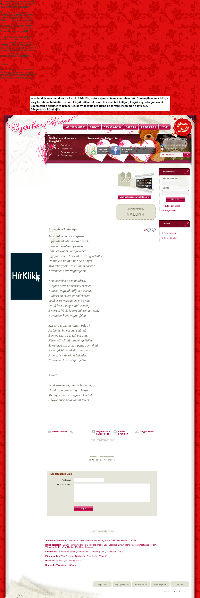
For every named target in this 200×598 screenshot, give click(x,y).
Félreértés (103, 556)
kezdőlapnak (103, 150)
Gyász (79, 560)
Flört (103, 551)
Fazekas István (60, 431)
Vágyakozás (66, 148)
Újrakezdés (72, 547)
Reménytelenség (69, 152)
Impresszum (141, 584)
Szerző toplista (171, 238)
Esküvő (60, 560)
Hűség (101, 540)
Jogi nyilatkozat (121, 584)
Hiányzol (125, 540)
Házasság (70, 560)
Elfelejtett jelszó (172, 206)
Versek (179, 584)
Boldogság (80, 556)
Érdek (120, 551)
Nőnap (72, 565)
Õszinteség (66, 155)
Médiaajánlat (160, 584)
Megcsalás (102, 545)
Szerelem (65, 145)
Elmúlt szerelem (125, 545)
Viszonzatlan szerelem (145, 545)
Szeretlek (71, 540)
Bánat (66, 545)
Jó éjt (133, 540)
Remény (62, 547)
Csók (107, 540)
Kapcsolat (102, 584)
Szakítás (113, 545)
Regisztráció (171, 210)
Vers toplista (170, 233)
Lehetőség (95, 551)
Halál (81, 547)
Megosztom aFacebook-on (103, 432)
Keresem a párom (67, 551)
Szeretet (70, 556)
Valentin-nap (62, 565)
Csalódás (91, 545)
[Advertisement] (26, 194)
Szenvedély (91, 540)
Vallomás (115, 540)
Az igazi (81, 540)
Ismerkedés (82, 551)
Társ (63, 556)
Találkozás (111, 551)
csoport (127, 150)
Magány (89, 547)
